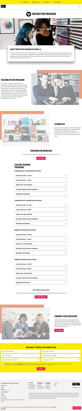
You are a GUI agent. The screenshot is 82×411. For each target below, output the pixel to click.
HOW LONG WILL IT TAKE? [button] (23, 180)
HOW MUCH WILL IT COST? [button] (24, 175)
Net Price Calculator (40, 388)
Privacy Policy (20, 363)
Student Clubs (48, 386)
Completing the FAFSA (40, 386)
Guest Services (56, 382)
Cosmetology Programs (32, 385)
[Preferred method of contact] (20, 360)
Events (55, 385)
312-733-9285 (3, 396)
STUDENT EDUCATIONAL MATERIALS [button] (27, 248)
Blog (55, 384)
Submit (41, 368)
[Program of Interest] (61, 360)
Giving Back (47, 385)
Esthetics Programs (31, 387)
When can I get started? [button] (24, 185)
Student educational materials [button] (27, 189)
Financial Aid (39, 385)
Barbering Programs (31, 384)
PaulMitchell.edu (77, 387)
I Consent (76, 408)
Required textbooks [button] (23, 194)
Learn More (41, 158)
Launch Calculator (41, 297)
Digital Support (48, 388)
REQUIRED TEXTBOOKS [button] (23, 253)
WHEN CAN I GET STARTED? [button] (24, 244)
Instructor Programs (31, 388)
